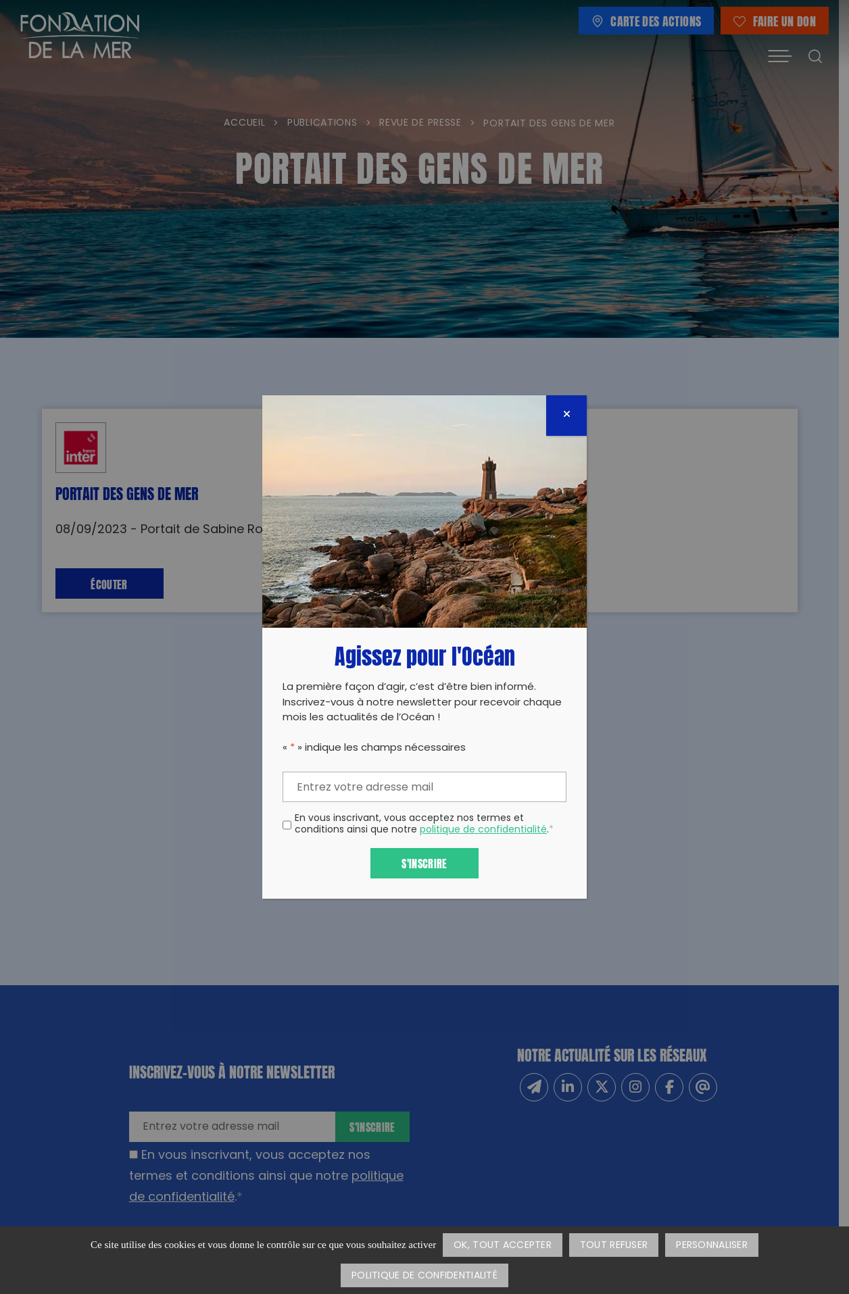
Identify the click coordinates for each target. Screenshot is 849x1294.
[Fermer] (566, 415)
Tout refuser (614, 1245)
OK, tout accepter (503, 1245)
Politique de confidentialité (424, 1276)
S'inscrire (424, 862)
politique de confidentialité (483, 830)
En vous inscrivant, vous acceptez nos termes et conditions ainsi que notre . (424, 825)
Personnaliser (712, 1245)
